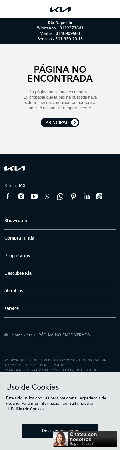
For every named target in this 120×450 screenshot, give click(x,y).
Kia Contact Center (60, 196)
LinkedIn (86, 196)
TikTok (99, 196)
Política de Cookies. (28, 409)
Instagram (21, 196)
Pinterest (73, 196)
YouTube (34, 196)
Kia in (15, 185)
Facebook (8, 196)
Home (17, 335)
